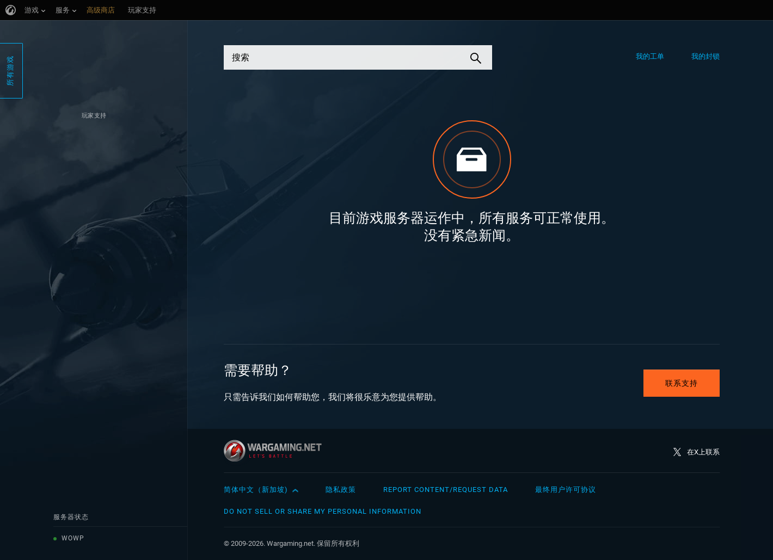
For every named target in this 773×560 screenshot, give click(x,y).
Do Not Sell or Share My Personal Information (322, 511)
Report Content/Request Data (445, 489)
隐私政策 (341, 489)
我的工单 (650, 56)
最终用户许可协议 (565, 489)
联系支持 (681, 383)
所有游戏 (10, 71)
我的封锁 (705, 56)
